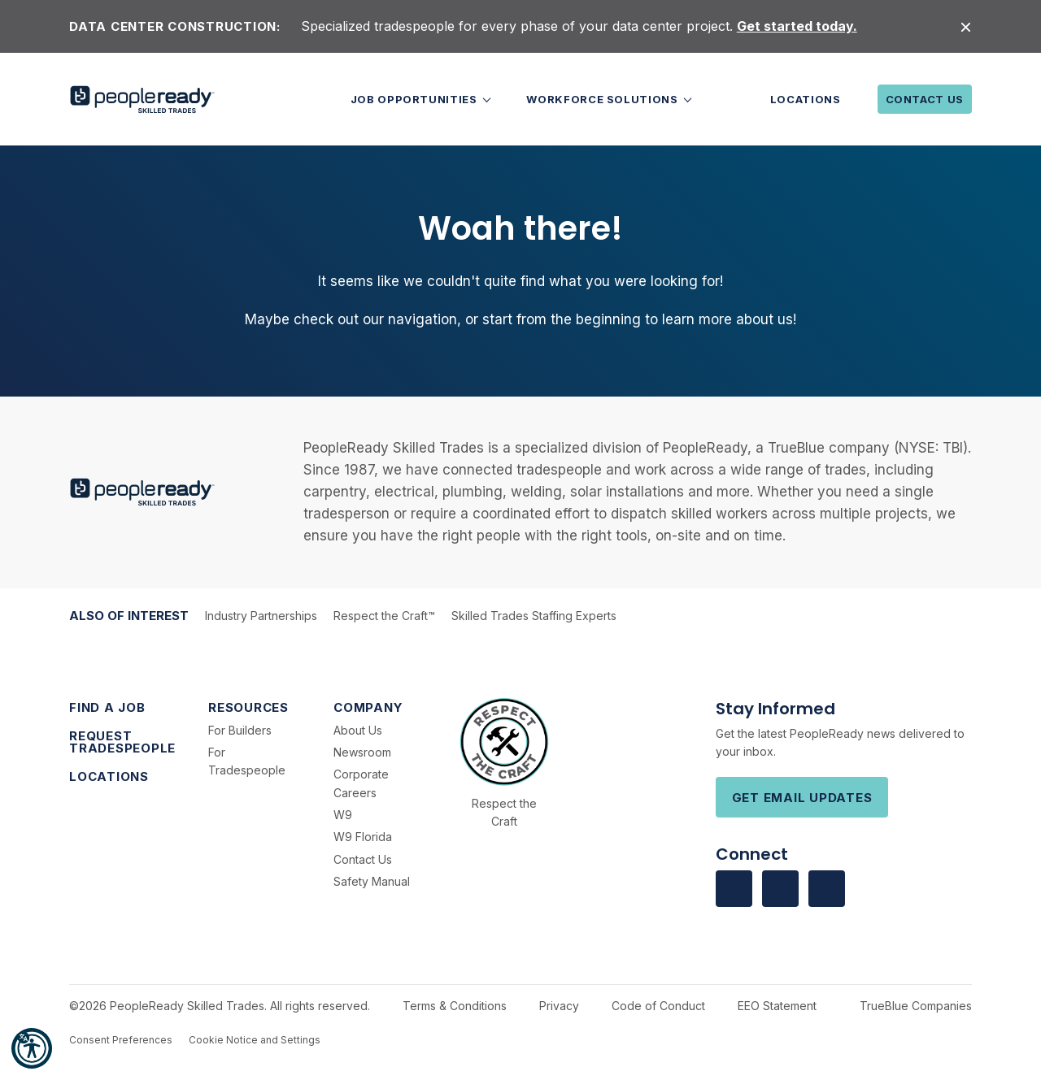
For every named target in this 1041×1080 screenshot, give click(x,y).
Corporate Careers (361, 783)
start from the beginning (561, 319)
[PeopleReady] (142, 99)
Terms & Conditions (455, 1006)
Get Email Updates (802, 797)
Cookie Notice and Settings (254, 1040)
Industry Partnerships (261, 615)
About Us (357, 730)
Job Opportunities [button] (416, 99)
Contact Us (925, 99)
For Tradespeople (246, 761)
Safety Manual (371, 881)
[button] (31, 1048)
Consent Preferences (120, 1040)
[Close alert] (966, 26)
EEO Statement (777, 1006)
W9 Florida (362, 837)
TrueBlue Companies (916, 1006)
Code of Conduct (658, 1006)
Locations (805, 99)
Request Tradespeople (122, 742)
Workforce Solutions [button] (603, 99)
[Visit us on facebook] (734, 888)
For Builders (240, 730)
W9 (342, 815)
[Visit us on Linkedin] (780, 888)
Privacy (559, 1006)
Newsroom (362, 752)
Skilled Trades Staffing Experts (533, 615)
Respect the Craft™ (384, 615)
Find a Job (107, 707)
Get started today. (797, 26)
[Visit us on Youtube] (826, 888)
